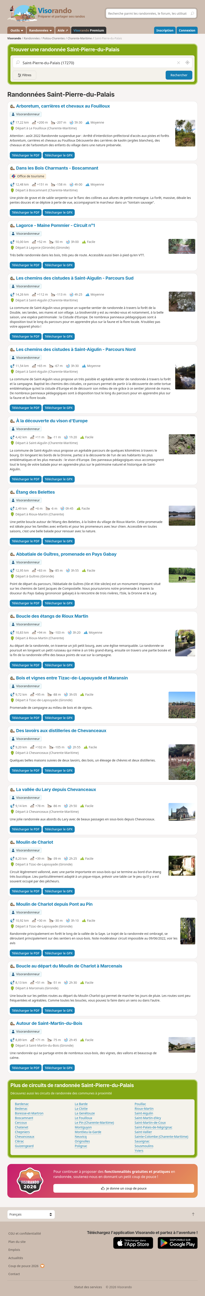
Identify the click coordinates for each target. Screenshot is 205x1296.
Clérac (19, 1141)
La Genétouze (85, 1113)
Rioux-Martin (144, 1108)
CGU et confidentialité (24, 1233)
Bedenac (21, 1108)
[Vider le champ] (178, 62)
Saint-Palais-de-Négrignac (153, 1127)
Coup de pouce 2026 (26, 1266)
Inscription (165, 30)
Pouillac (140, 1104)
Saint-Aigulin (144, 1113)
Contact (14, 1274)
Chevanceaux (24, 1136)
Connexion (187, 30)
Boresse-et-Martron (29, 1113)
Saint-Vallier (143, 1132)
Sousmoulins (144, 1146)
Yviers (139, 1150)
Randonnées (40, 30)
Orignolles (82, 1141)
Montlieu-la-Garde (88, 1132)
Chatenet (21, 1127)
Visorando (14, 38)
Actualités (15, 1258)
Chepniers (22, 1132)
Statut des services (88, 1287)
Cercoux (21, 1122)
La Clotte (81, 1108)
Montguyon (83, 1127)
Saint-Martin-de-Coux (150, 1122)
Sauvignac (142, 1141)
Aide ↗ (63, 30)
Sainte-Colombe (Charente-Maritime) (161, 1136)
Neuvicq (80, 1136)
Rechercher (179, 75)
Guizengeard (24, 1146)
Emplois (14, 1250)
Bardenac (22, 1104)
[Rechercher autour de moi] (187, 62)
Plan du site (17, 1242)
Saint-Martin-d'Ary (148, 1118)
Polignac (81, 1146)
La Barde (81, 1104)
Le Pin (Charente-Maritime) (94, 1122)
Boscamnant (24, 1118)
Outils (17, 30)
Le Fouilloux (83, 1118)
